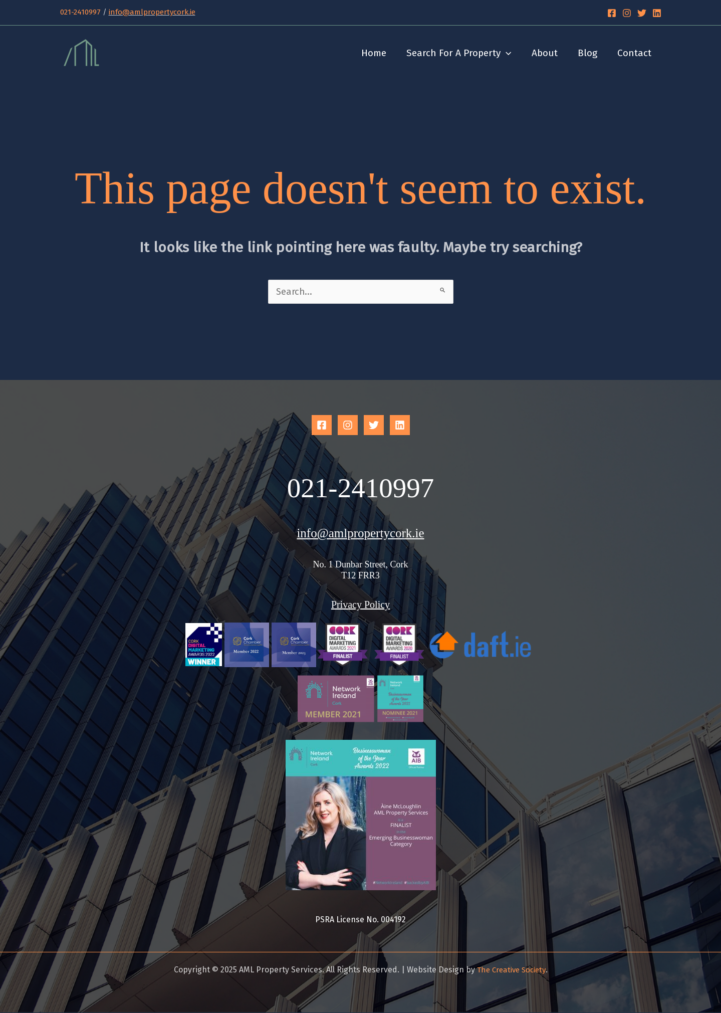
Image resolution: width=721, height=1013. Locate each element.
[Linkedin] (656, 13)
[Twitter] (641, 13)
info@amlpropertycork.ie (152, 12)
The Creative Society (511, 970)
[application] (509, 53)
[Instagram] (626, 13)
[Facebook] (611, 13)
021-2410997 (80, 12)
